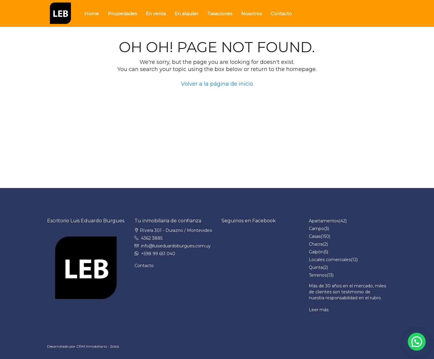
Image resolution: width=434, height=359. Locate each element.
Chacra (316, 244)
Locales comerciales (330, 259)
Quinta (316, 267)
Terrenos (318, 275)
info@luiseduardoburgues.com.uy (176, 246)
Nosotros (251, 13)
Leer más (318, 309)
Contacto (281, 13)
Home (91, 13)
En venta (156, 13)
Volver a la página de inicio (217, 84)
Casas (315, 236)
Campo (316, 228)
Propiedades (122, 13)
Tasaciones (219, 13)
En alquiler (187, 13)
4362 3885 (151, 238)
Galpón (316, 252)
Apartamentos (324, 221)
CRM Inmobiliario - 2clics (97, 346)
